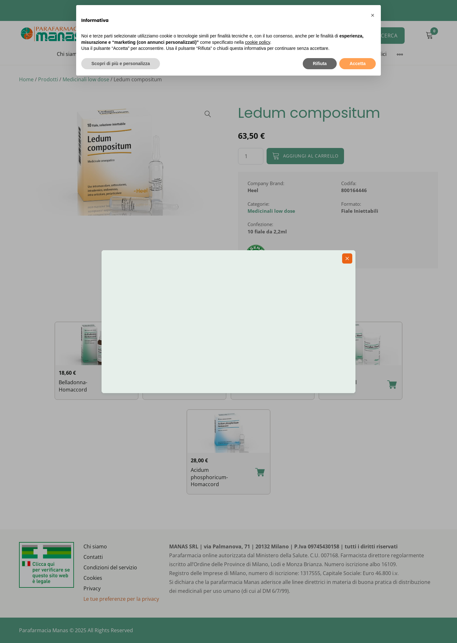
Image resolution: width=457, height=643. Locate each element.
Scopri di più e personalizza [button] (120, 63)
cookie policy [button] (257, 42)
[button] (373, 15)
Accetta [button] (357, 63)
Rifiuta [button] (320, 63)
